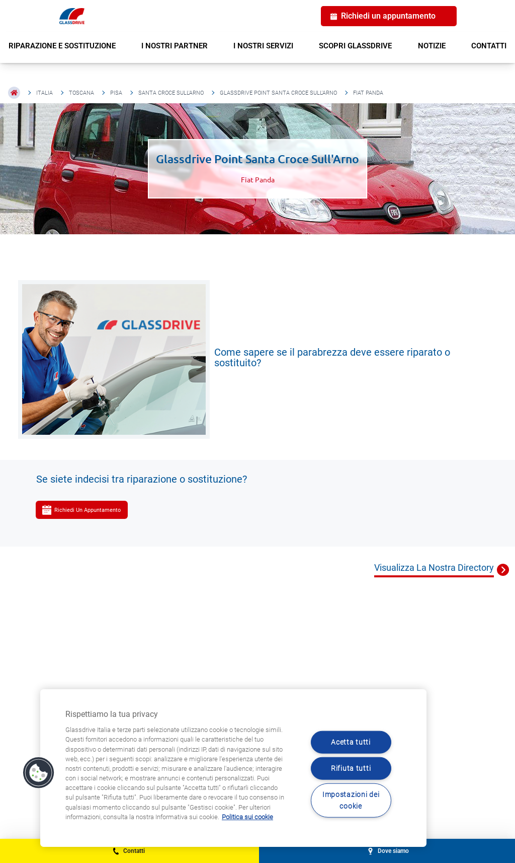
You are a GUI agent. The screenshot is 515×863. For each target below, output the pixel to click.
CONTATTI (488, 45)
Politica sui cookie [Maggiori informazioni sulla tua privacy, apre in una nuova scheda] (247, 817)
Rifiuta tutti (351, 768)
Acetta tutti (351, 742)
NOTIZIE (432, 45)
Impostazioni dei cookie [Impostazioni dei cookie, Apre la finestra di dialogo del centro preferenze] (351, 800)
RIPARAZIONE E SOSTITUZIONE (62, 45)
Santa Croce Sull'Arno (171, 93)
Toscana (81, 93)
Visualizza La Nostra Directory (434, 567)
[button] (39, 773)
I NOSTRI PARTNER (174, 45)
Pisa (116, 93)
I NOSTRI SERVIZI (263, 45)
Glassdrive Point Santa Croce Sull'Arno (278, 93)
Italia (44, 93)
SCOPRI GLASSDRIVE (355, 45)
